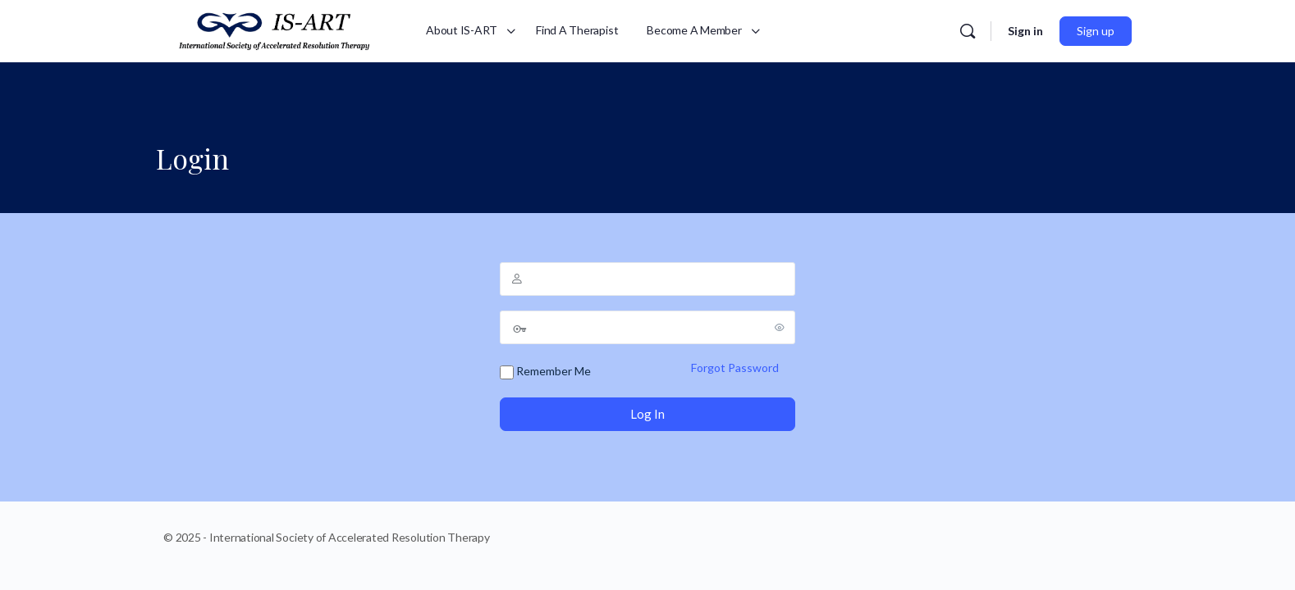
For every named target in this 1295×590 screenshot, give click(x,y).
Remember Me (545, 371)
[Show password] (779, 327)
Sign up (1095, 31)
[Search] (967, 31)
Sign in (1025, 31)
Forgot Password (735, 367)
